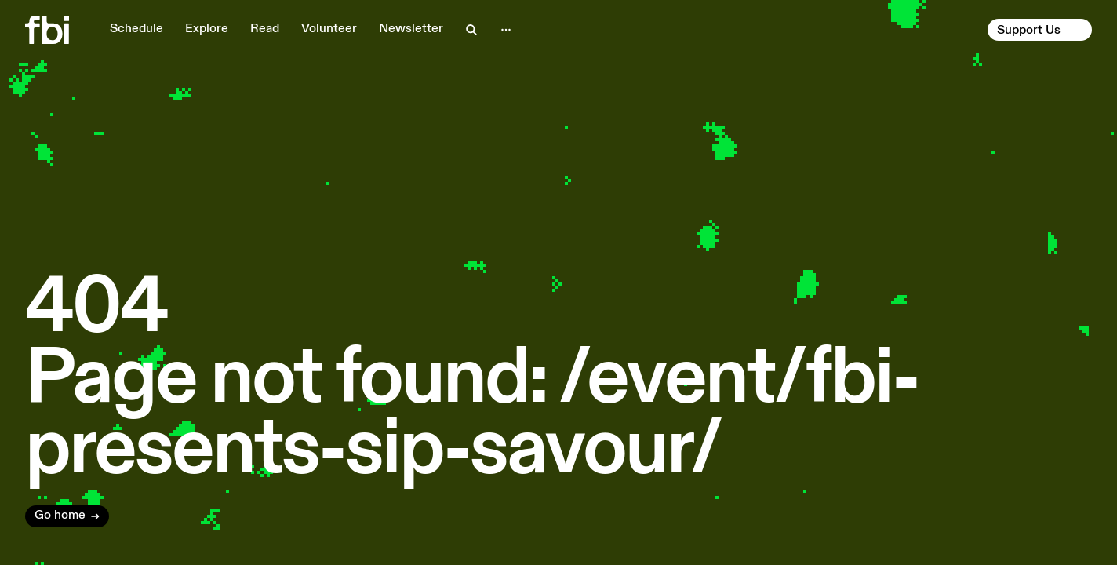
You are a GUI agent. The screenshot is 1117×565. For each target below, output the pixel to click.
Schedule (136, 29)
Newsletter (411, 29)
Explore (206, 29)
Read (264, 29)
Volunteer (329, 29)
